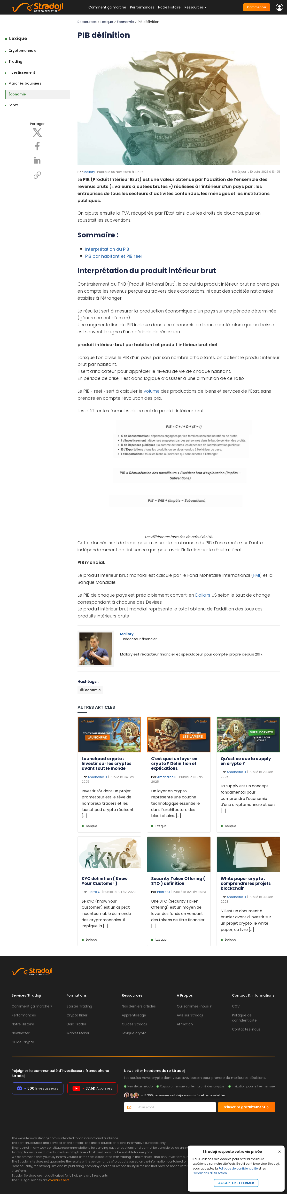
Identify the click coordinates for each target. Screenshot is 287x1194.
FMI (256, 575)
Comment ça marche (107, 7)
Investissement (21, 72)
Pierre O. (94, 892)
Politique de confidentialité (238, 1168)
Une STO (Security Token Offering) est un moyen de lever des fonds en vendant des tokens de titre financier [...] (178, 913)
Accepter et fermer (236, 1182)
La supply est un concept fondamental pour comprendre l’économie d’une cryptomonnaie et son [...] (248, 798)
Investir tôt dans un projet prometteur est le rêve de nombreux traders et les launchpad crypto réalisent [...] (108, 803)
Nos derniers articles (139, 1006)
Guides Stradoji (134, 1024)
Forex (13, 105)
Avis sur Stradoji (190, 1015)
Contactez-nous (246, 1029)
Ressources (87, 21)
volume (152, 391)
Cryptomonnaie (22, 50)
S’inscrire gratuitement (247, 1107)
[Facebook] (37, 145)
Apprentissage (134, 1015)
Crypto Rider (77, 1015)
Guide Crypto (23, 1042)
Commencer (256, 7)
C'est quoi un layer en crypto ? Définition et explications (174, 764)
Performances (142, 7)
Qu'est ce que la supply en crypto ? (246, 761)
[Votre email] (175, 1107)
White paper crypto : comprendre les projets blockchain (246, 883)
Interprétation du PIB (107, 249)
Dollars (202, 595)
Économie (17, 94)
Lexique (18, 38)
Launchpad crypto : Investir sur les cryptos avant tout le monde (107, 764)
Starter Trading (79, 1006)
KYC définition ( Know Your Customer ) (105, 881)
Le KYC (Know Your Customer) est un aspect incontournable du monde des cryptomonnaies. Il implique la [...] (106, 913)
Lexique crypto (134, 1033)
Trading (15, 61)
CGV (236, 1006)
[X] (37, 132)
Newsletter (21, 1033)
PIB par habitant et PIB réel (113, 256)
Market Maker (78, 1033)
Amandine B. (98, 777)
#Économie (90, 689)
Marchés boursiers (24, 83)
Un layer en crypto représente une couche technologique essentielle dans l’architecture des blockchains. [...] (175, 803)
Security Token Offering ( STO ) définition (178, 881)
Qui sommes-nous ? (194, 1006)
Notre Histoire (169, 7)
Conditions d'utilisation (210, 1173)
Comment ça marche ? (32, 1006)
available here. (59, 1180)
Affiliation (185, 1024)
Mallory (89, 172)
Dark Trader (76, 1024)
